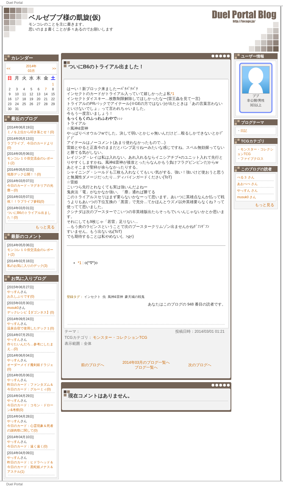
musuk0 (13, 308)
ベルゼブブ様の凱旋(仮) (65, 17)
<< (8, 69)
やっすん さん (247, 190)
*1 (172, 93)
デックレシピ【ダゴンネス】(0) (30, 312)
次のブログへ (199, 365)
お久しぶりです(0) (20, 296)
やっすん (13, 292)
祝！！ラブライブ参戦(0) (25, 201)
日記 (243, 131)
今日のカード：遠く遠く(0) (27, 446)
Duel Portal (14, 3)
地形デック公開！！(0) (24, 174)
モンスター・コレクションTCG (120, 337)
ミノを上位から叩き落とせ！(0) (30, 132)
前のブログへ (92, 365)
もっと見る (45, 227)
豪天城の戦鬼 (135, 297)
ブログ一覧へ (146, 367)
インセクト (92, 297)
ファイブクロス (251, 159)
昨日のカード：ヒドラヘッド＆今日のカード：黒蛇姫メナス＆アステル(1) (30, 467)
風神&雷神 (115, 297)
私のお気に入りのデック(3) (27, 266)
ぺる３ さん (245, 177)
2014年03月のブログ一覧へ (146, 362)
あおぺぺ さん (247, 184)
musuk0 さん (246, 197)
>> (54, 69)
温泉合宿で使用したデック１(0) (30, 328)
